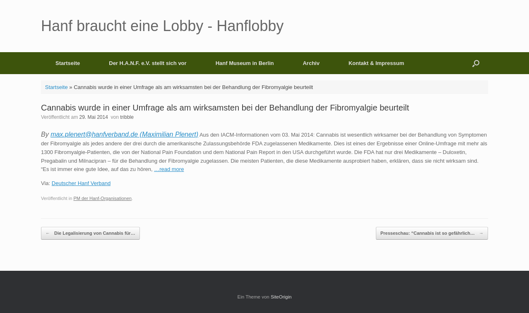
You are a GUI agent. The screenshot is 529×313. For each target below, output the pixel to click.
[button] (476, 63)
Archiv (311, 63)
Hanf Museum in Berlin (245, 63)
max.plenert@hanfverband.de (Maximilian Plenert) (124, 134)
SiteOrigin (281, 296)
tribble (127, 117)
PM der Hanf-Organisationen (102, 198)
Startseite (67, 63)
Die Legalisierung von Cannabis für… (90, 233)
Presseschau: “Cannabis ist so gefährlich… (431, 233)
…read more (169, 169)
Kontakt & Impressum (376, 63)
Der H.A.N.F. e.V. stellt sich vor (147, 63)
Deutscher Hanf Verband (81, 183)
